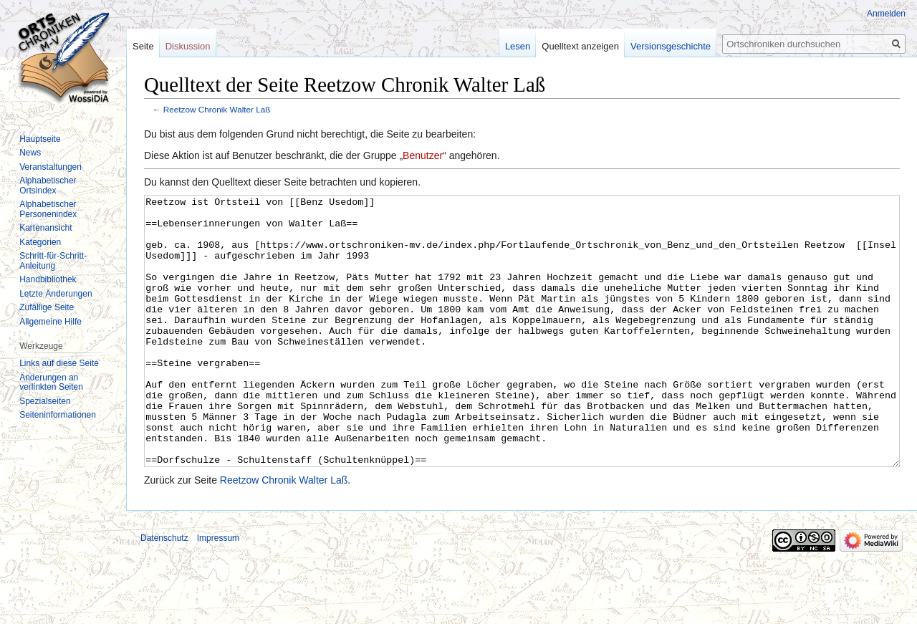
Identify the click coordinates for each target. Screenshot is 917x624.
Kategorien (40, 242)
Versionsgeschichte (670, 46)
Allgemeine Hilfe (50, 322)
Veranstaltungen (50, 167)
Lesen (517, 46)
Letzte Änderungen (55, 294)
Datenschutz (164, 592)
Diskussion (188, 46)
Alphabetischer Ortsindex (47, 186)
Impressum (218, 592)
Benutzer (423, 155)
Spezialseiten (44, 401)
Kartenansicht (45, 228)
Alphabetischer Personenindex (48, 209)
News (30, 153)
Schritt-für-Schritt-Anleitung (53, 261)
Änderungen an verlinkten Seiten (51, 383)
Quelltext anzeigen (580, 46)
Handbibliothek (47, 279)
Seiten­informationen (57, 415)
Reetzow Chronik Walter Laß (217, 109)
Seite (143, 46)
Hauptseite (39, 139)
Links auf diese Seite (59, 363)
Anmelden (886, 14)
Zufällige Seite (46, 307)
